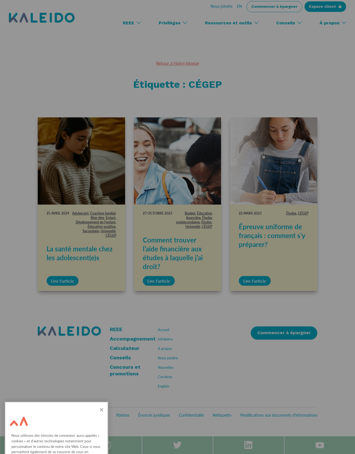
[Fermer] (101, 424)
